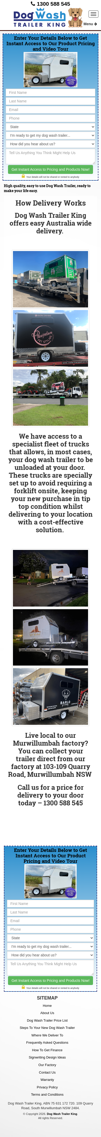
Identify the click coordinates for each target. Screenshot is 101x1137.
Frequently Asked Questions (47, 1042)
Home (47, 1006)
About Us (47, 1013)
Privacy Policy (47, 1087)
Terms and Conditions (47, 1094)
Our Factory (47, 1065)
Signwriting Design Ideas (47, 1057)
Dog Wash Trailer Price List (47, 1020)
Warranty (47, 1080)
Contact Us (47, 1072)
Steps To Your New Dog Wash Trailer (47, 1028)
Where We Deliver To (47, 1035)
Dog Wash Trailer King (62, 1113)
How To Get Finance (47, 1050)
